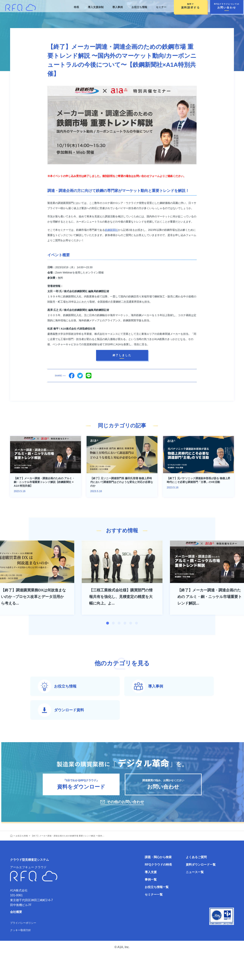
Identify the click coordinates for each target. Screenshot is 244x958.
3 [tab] (119, 623)
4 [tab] (124, 623)
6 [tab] (136, 623)
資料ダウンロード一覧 (201, 869)
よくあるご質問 (196, 861)
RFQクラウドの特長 (158, 869)
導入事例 (117, 7)
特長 (76, 7)
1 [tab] (107, 623)
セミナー (161, 7)
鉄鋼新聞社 (111, 229)
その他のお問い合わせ (125, 806)
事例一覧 (151, 884)
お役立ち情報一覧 (157, 891)
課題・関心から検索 (158, 861)
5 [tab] (130, 623)
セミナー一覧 (154, 899)
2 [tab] (113, 623)
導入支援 (151, 876)
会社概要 (16, 916)
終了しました (122, 355)
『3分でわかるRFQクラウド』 (81, 787)
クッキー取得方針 (20, 934)
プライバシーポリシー (23, 927)
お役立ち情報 (139, 7)
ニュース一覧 (195, 876)
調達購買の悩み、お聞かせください (163, 787)
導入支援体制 (95, 7)
